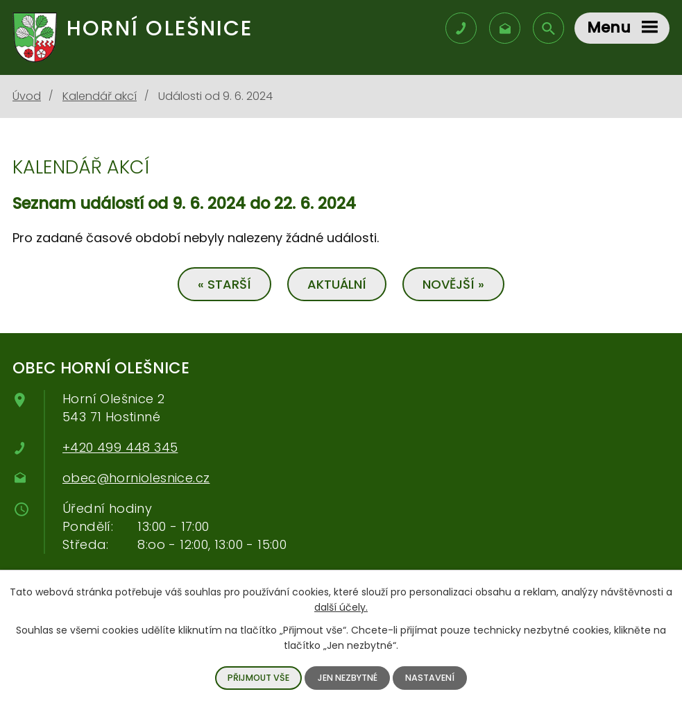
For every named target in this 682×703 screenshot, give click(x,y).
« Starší (224, 284)
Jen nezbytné (347, 678)
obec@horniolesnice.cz (136, 477)
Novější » (453, 284)
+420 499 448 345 (120, 447)
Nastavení (429, 678)
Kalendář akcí (99, 96)
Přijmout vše (258, 678)
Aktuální (336, 284)
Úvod (26, 96)
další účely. (341, 607)
